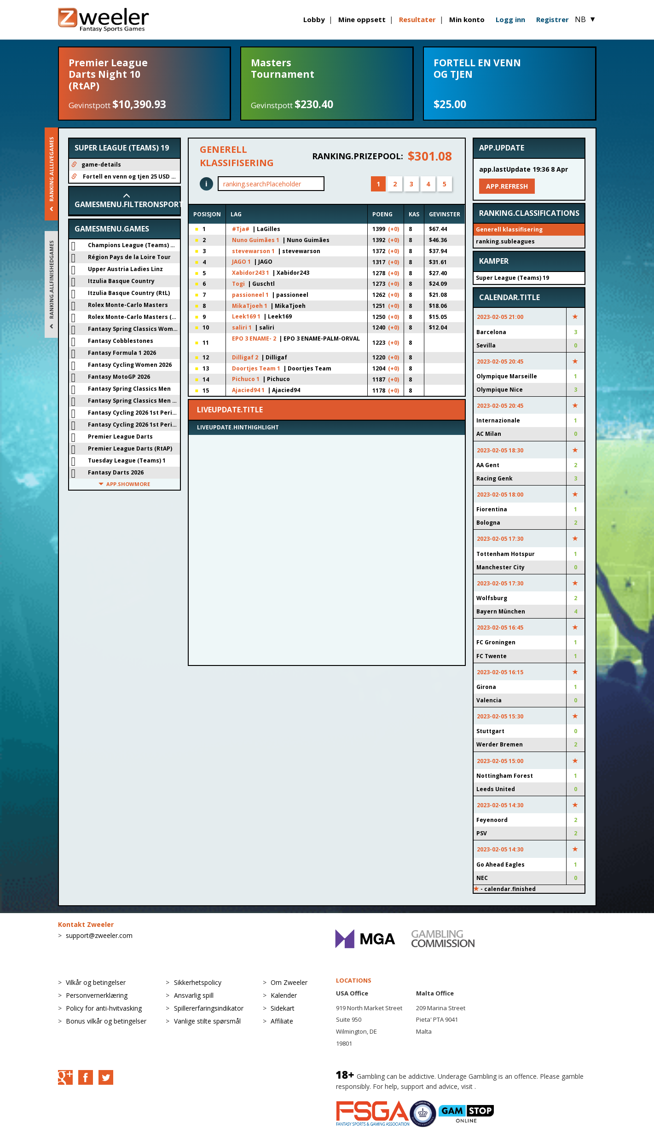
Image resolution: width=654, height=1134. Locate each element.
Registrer (552, 19)
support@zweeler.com (99, 935)
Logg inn (510, 19)
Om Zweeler (289, 982)
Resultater (417, 19)
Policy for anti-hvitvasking (104, 1008)
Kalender (284, 995)
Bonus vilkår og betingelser (106, 1021)
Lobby (314, 19)
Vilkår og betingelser (96, 982)
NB (585, 19)
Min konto (467, 19)
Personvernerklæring (96, 995)
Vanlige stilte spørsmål (207, 1021)
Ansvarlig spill (194, 995)
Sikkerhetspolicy (197, 982)
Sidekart (283, 1008)
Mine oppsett (362, 19)
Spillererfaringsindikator (208, 1008)
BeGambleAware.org (508, 1086)
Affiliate (282, 1021)
